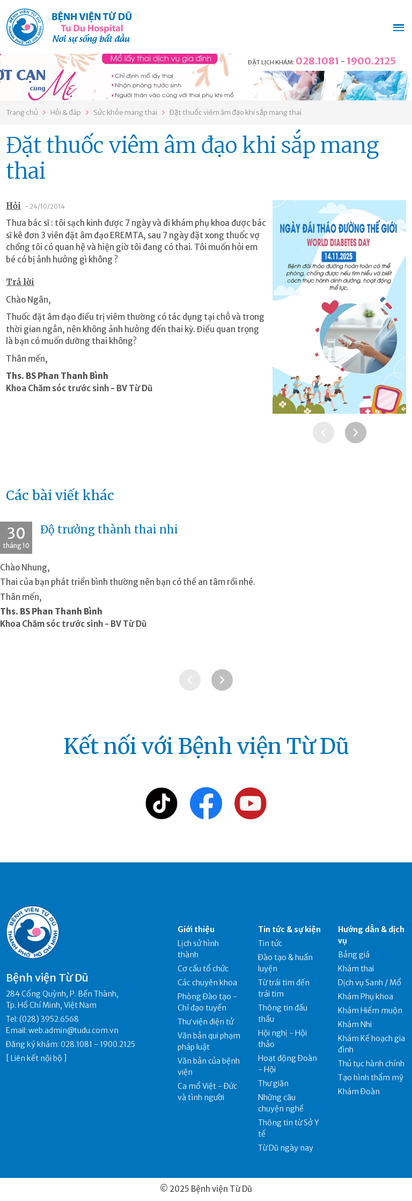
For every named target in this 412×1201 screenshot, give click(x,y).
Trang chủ (22, 112)
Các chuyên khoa (207, 982)
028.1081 (317, 61)
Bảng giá (354, 955)
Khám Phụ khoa (365, 996)
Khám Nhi (355, 1024)
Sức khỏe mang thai (125, 112)
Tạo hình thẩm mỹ (370, 1077)
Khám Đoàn (359, 1091)
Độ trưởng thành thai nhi (109, 529)
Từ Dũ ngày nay (285, 1148)
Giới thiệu (196, 929)
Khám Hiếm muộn (370, 1010)
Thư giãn (273, 1083)
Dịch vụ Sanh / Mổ (369, 982)
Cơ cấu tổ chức (203, 968)
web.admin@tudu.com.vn (73, 1030)
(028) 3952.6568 (49, 1019)
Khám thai (356, 968)
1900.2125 (371, 61)
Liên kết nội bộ (36, 1058)
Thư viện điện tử (206, 1022)
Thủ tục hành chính (371, 1063)
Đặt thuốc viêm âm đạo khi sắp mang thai (235, 112)
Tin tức (270, 943)
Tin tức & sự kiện (289, 929)
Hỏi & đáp (65, 112)
